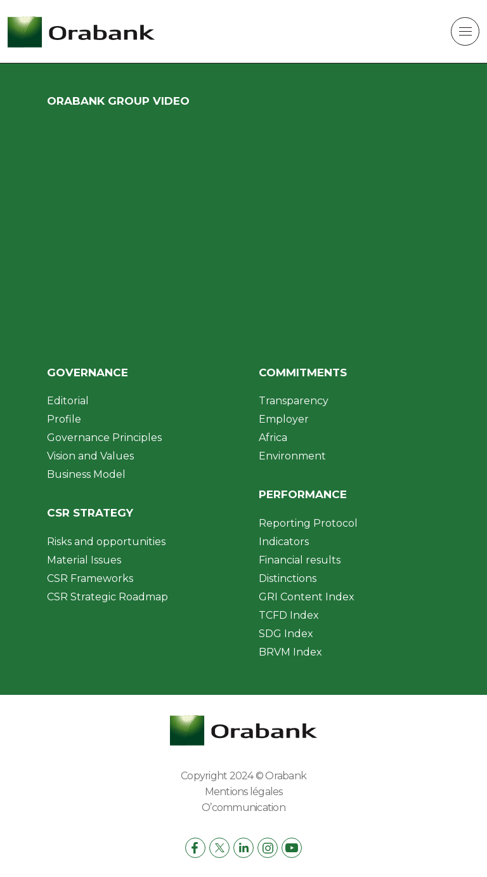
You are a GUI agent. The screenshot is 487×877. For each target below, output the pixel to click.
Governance (87, 372)
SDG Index (286, 634)
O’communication (243, 807)
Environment (292, 456)
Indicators (284, 542)
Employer (284, 419)
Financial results (300, 560)
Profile (64, 419)
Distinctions (287, 578)
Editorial (68, 401)
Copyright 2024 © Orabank (243, 776)
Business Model (86, 474)
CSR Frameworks (90, 578)
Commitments (303, 372)
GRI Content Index (306, 597)
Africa (273, 438)
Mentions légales (244, 792)
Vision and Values (90, 456)
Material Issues (84, 560)
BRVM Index (290, 652)
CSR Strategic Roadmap (107, 597)
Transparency (293, 401)
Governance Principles (104, 438)
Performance (303, 494)
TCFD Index (289, 615)
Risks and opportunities (106, 542)
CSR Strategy (90, 512)
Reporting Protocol (308, 523)
